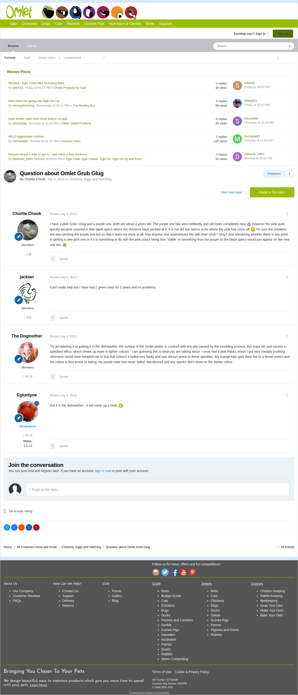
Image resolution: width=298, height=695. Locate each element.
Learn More (38, 685)
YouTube (183, 572)
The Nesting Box (84, 105)
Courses (257, 583)
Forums (10, 57)
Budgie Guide (171, 596)
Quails (166, 649)
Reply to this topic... (45, 489)
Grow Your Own (271, 605)
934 (27, 317)
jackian (27, 277)
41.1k (27, 435)
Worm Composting (174, 659)
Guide (156, 583)
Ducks (165, 615)
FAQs (17, 601)
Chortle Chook (26, 213)
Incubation (168, 639)
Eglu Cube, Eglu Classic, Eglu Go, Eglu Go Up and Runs (104, 159)
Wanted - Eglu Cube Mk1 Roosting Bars (36, 83)
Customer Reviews (26, 596)
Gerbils (166, 625)
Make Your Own (271, 610)
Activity (32, 46)
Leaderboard (72, 57)
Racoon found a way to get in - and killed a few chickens (47, 154)
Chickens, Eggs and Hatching (90, 179)
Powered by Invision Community (149, 692)
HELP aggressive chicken (26, 136)
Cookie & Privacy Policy (192, 672)
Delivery (68, 601)
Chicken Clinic (71, 141)
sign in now (103, 471)
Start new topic (231, 192)
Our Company (23, 591)
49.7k (27, 376)
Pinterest (192, 572)
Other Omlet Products (76, 123)
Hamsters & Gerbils (125, 24)
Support (165, 24)
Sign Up (283, 33)
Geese (215, 615)
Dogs (62, 12)
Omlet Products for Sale (70, 87)
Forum (116, 591)
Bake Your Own (271, 615)
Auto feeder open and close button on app (37, 118)
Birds (131, 12)
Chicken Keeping (272, 591)
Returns (68, 605)
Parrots (166, 644)
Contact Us (70, 591)
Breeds (207, 583)
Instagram (155, 572)
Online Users (47, 57)
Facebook (174, 572)
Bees (165, 591)
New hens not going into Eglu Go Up (33, 101)
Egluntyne (27, 395)
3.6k (28, 254)
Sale (13, 24)
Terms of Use (161, 672)
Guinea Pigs (103, 12)
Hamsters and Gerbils (117, 12)
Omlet (21, 11)
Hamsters (168, 635)
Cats (75, 12)
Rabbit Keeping (271, 596)
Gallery (117, 596)
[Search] (238, 46)
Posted (63, 214)
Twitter (165, 572)
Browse (13, 48)
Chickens (48, 12)
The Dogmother (27, 336)
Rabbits (89, 12)
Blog (115, 601)
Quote (63, 258)
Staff (27, 57)
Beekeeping (268, 601)
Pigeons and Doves (225, 630)
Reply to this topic (272, 192)
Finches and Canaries (177, 620)
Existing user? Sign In (251, 33)
